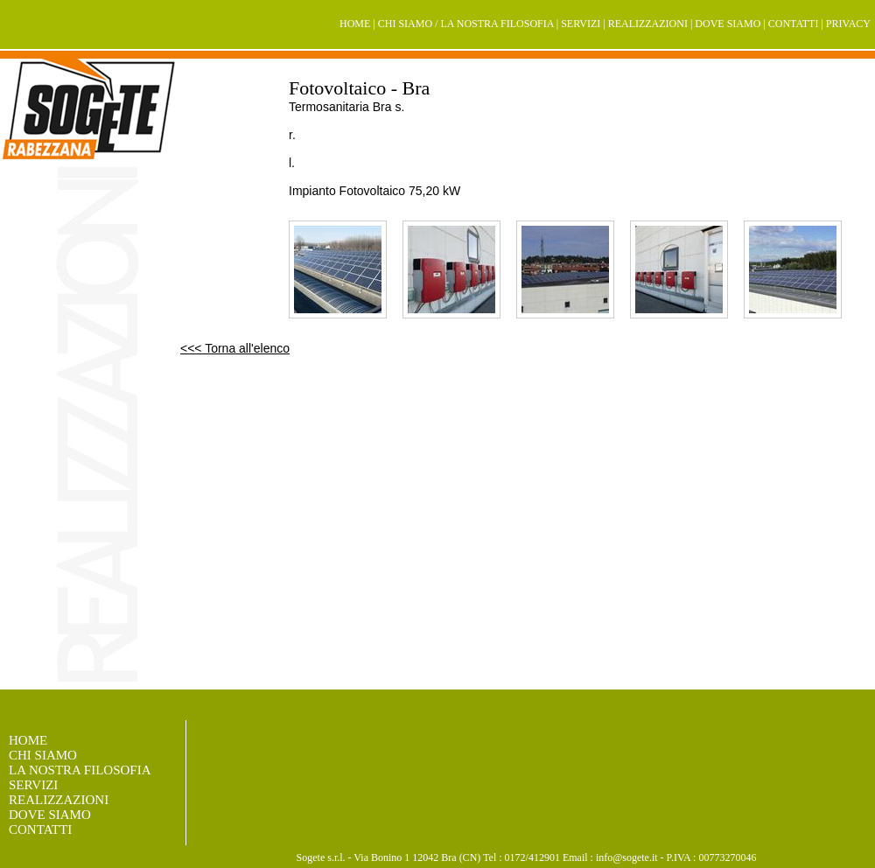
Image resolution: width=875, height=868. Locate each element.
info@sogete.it (627, 857)
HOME (355, 24)
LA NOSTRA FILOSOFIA (80, 770)
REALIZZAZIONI (648, 24)
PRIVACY (848, 24)
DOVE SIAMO (727, 24)
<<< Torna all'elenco (235, 348)
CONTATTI (793, 24)
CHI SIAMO (43, 755)
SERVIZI (580, 24)
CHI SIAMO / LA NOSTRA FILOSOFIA (466, 24)
